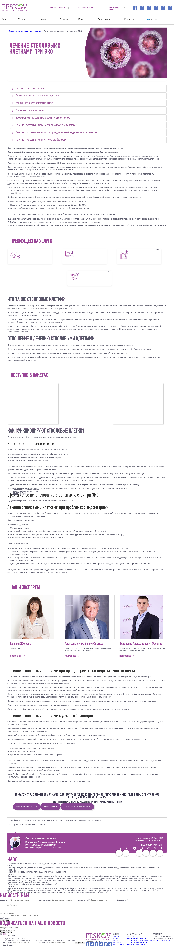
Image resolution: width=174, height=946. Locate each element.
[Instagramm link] (142, 8)
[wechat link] (163, 8)
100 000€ (33, 403)
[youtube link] (156, 8)
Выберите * (122, 900)
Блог (80, 19)
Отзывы (64, 19)
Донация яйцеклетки (136, 938)
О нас (5, 19)
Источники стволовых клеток (30, 110)
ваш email (56, 943)
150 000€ (138, 403)
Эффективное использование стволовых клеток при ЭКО (43, 117)
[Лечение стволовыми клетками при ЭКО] (14, 7)
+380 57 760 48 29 (26, 806)
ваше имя (20, 943)
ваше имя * (5, 900)
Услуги (22, 19)
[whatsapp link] (149, 8)
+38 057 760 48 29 (54, 8)
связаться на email (77, 806)
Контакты (129, 19)
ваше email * (84, 900)
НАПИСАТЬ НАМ (114, 7)
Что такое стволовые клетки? (30, 88)
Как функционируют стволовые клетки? (35, 103)
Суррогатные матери (137, 942)
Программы (103, 19)
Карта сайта (119, 944)
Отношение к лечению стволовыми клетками (37, 95)
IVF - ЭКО (131, 936)
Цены (43, 19)
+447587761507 (85, 8)
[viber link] (170, 8)
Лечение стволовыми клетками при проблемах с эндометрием (46, 125)
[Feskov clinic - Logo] (98, 936)
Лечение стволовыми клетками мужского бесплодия (41, 139)
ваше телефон (44, 900)
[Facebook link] (135, 8)
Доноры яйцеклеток (136, 944)
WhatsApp (50, 806)
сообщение (5, 918)
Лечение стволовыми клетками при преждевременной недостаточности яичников (56, 132)
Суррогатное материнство (139, 940)
